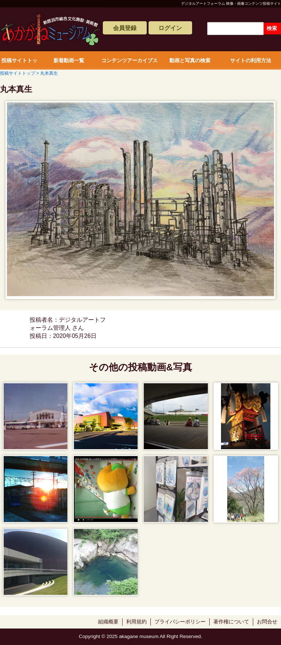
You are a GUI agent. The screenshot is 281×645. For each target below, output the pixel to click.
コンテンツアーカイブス (129, 60)
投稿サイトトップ (19, 63)
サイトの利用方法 (250, 60)
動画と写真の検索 (189, 60)
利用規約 (136, 622)
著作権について (231, 622)
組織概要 (108, 622)
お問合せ (267, 622)
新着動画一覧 (68, 60)
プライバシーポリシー (180, 622)
